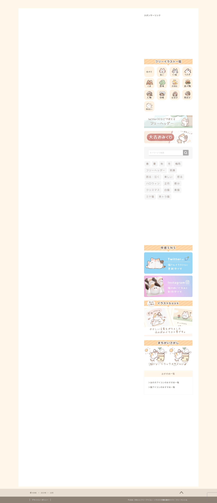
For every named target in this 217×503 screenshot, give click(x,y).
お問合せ (158, 4)
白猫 (167, 190)
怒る (180, 177)
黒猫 (177, 190)
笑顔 (172, 170)
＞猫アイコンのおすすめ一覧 (161, 387)
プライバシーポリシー (40, 500)
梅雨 (178, 164)
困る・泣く (153, 177)
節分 (177, 183)
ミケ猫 (150, 196)
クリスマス (153, 190)
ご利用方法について (137, 4)
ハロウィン (153, 183)
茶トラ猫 (164, 196)
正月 (167, 183)
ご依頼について (177, 4)
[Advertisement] (168, 36)
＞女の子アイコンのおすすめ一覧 (163, 382)
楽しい (168, 177)
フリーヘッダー (155, 170)
